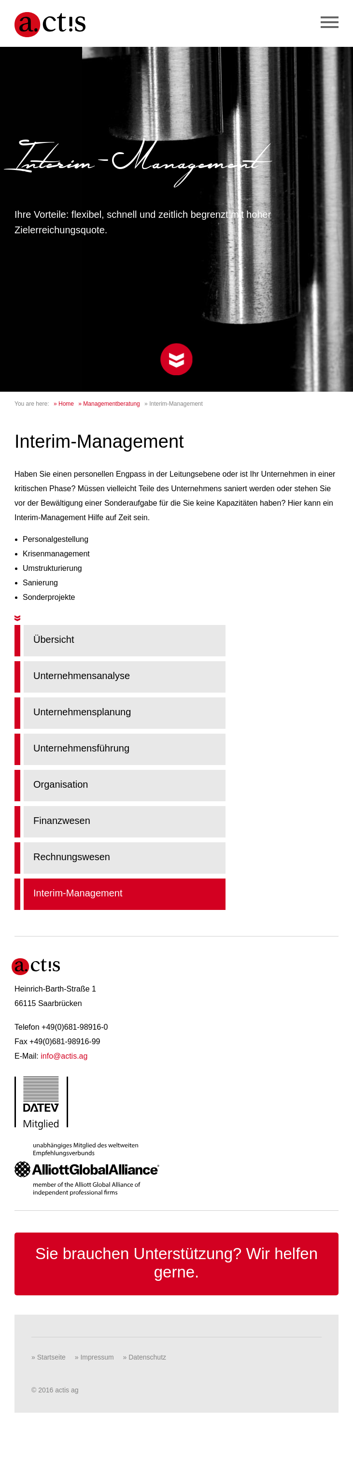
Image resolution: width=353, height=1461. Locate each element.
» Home (64, 403)
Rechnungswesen (71, 856)
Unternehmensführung (81, 748)
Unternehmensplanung (82, 712)
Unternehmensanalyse (81, 675)
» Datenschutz (145, 1357)
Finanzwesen (61, 820)
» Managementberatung (109, 403)
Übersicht (53, 639)
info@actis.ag (64, 1056)
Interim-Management (78, 893)
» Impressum (94, 1357)
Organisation (60, 784)
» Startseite (48, 1357)
